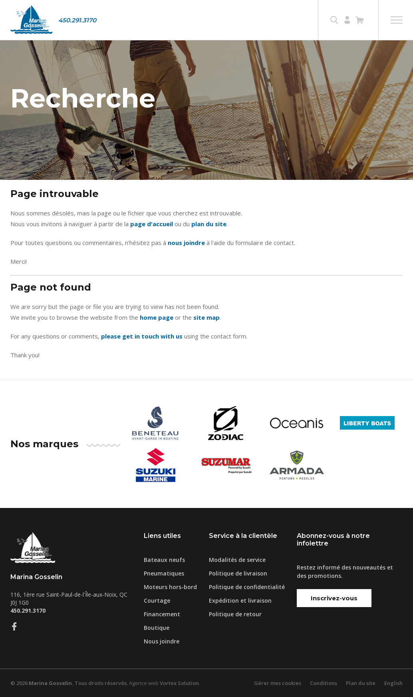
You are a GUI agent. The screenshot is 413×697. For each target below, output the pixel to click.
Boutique (156, 627)
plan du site (208, 224)
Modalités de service (237, 560)
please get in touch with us (142, 336)
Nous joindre (161, 641)
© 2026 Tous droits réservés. (69, 683)
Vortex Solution (179, 683)
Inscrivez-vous (334, 598)
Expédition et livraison (240, 600)
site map (206, 317)
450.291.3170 (77, 20)
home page (156, 317)
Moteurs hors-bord (170, 587)
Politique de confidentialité (247, 587)
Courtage (157, 600)
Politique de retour (235, 614)
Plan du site (360, 683)
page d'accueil (151, 224)
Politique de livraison (238, 573)
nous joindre (186, 243)
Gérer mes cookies (277, 683)
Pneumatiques (164, 573)
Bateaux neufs (164, 560)
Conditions (323, 683)
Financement (162, 614)
